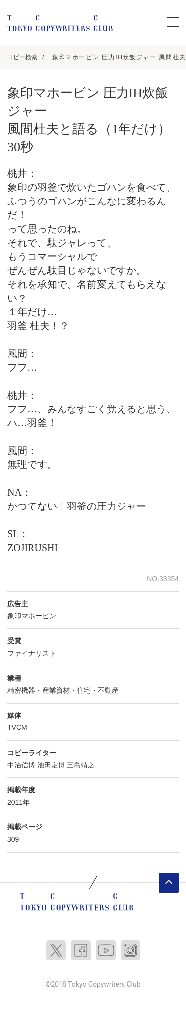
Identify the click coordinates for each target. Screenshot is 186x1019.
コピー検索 (22, 57)
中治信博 (21, 765)
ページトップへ (169, 883)
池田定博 (51, 765)
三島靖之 (81, 765)
